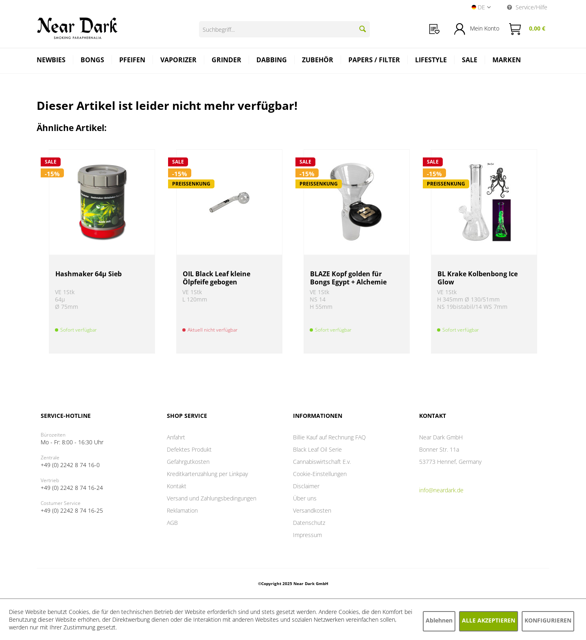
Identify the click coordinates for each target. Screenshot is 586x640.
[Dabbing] (272, 61)
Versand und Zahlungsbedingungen (211, 498)
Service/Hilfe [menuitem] (527, 7)
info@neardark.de (441, 490)
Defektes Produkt (189, 449)
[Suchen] (362, 28)
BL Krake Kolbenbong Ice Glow (477, 278)
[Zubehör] (318, 61)
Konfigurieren (548, 620)
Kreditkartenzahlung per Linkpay (207, 474)
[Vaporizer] (178, 61)
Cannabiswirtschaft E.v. (322, 461)
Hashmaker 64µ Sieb (88, 274)
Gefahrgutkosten (188, 461)
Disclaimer (306, 486)
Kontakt (176, 486)
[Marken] (506, 61)
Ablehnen (439, 620)
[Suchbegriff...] (284, 29)
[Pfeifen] (132, 61)
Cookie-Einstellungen (320, 474)
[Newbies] (51, 61)
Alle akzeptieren (488, 620)
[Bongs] (92, 61)
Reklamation (182, 510)
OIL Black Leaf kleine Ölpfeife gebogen (216, 278)
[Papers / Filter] (374, 61)
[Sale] (470, 61)
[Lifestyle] (431, 61)
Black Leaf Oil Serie (317, 449)
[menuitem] (434, 29)
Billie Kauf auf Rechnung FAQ (329, 437)
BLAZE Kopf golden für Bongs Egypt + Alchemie (348, 278)
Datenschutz (309, 522)
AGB (172, 522)
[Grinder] (226, 61)
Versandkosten (312, 510)
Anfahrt (176, 437)
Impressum (307, 535)
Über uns (305, 498)
